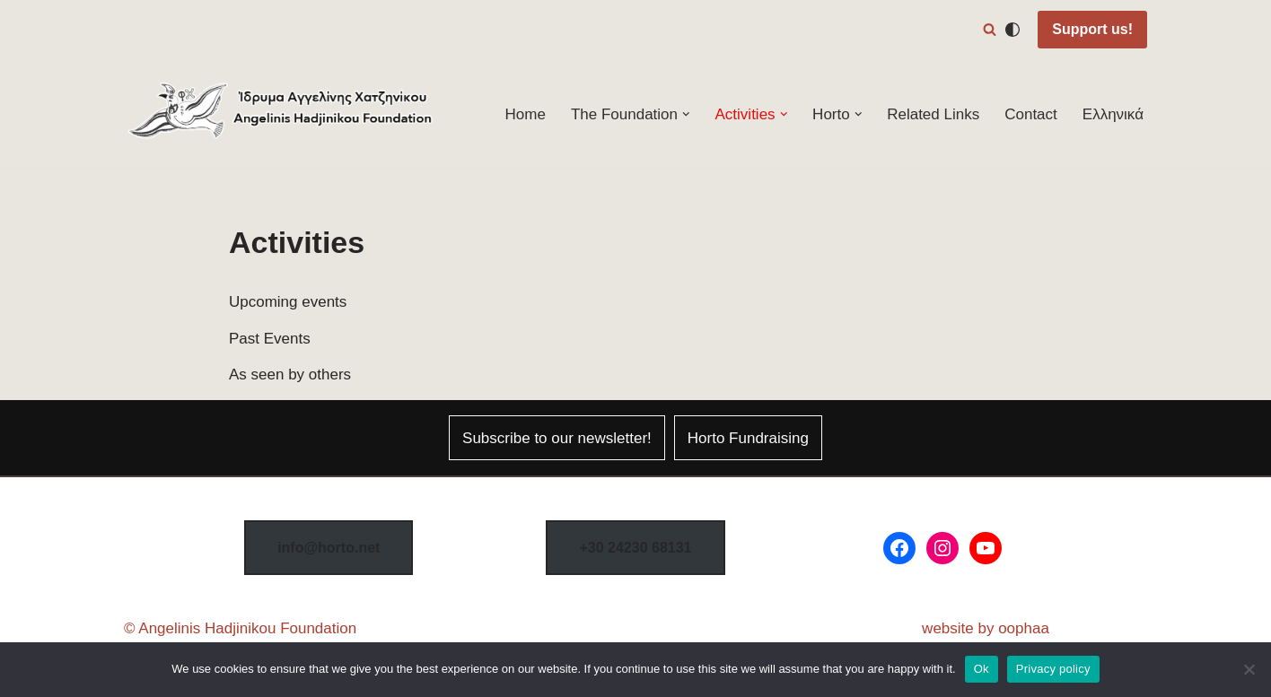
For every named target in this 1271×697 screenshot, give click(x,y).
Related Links (933, 114)
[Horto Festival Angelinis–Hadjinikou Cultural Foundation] (281, 114)
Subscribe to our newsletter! (557, 438)
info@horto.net (328, 547)
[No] (1249, 669)
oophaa (1023, 628)
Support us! (1092, 29)
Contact (1030, 114)
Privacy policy (1053, 668)
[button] (686, 114)
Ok (981, 668)
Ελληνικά (1113, 114)
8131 (635, 547)
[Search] (989, 29)
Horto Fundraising (748, 438)
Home (525, 114)
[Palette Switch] (1012, 29)
